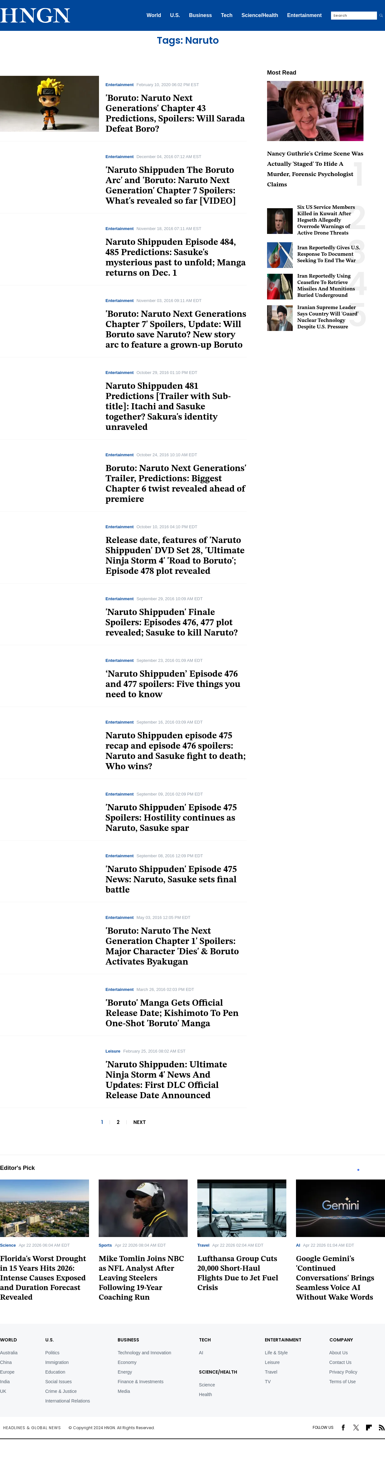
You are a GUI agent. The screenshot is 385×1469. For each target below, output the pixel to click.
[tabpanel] (143, 1243)
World (154, 15)
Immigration (57, 1362)
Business (200, 15)
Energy (125, 1372)
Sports (105, 1245)
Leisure (112, 1051)
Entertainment (304, 15)
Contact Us (340, 1362)
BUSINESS (128, 1340)
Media (124, 1391)
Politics (52, 1352)
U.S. (175, 15)
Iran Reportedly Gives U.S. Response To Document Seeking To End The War (328, 254)
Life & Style (276, 1352)
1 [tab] (358, 1170)
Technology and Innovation (144, 1352)
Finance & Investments (140, 1381)
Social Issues (58, 1381)
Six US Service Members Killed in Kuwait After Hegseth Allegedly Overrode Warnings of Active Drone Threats (326, 220)
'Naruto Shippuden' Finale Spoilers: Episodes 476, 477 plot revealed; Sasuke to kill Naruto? (171, 623)
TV (268, 1381)
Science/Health (260, 15)
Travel (203, 1245)
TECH (205, 1340)
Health (205, 1394)
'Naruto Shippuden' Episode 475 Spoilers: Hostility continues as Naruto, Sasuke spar (171, 818)
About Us (338, 1352)
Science (8, 1245)
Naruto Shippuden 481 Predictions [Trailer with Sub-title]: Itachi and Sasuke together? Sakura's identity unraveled (168, 407)
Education (55, 1372)
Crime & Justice (61, 1391)
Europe (7, 1372)
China (6, 1362)
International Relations (67, 1400)
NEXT (139, 1122)
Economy (127, 1362)
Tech (226, 15)
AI (298, 1245)
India (5, 1381)
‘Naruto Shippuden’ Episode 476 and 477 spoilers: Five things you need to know (172, 684)
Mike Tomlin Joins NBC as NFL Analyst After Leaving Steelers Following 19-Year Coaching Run (141, 1278)
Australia (8, 1352)
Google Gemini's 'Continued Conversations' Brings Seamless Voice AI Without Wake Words (335, 1278)
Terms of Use (342, 1381)
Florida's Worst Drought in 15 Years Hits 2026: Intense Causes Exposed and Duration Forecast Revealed (43, 1278)
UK (3, 1391)
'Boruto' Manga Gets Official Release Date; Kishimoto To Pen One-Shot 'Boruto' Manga (171, 1013)
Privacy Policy (343, 1372)
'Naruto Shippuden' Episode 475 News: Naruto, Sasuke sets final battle (171, 880)
